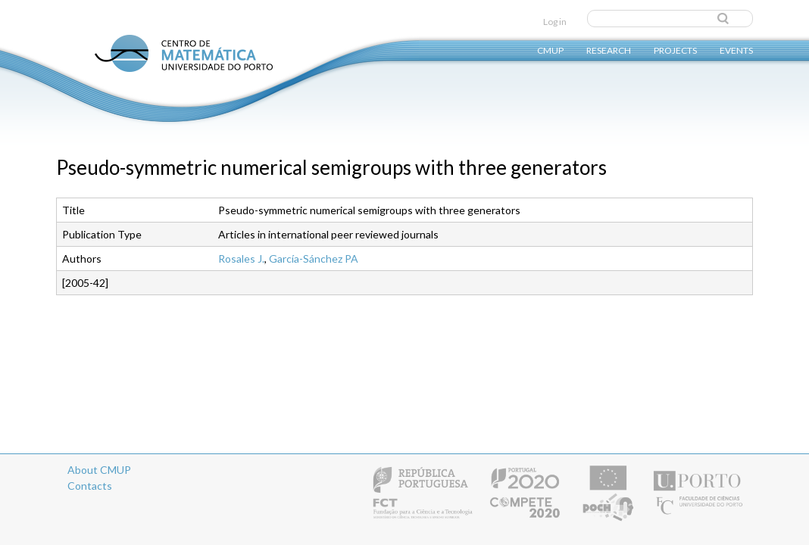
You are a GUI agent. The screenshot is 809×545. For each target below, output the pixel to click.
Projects (675, 49)
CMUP (550, 49)
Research (608, 49)
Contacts (89, 485)
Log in (555, 21)
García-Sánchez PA (313, 258)
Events (736, 49)
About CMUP (99, 469)
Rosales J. (241, 258)
